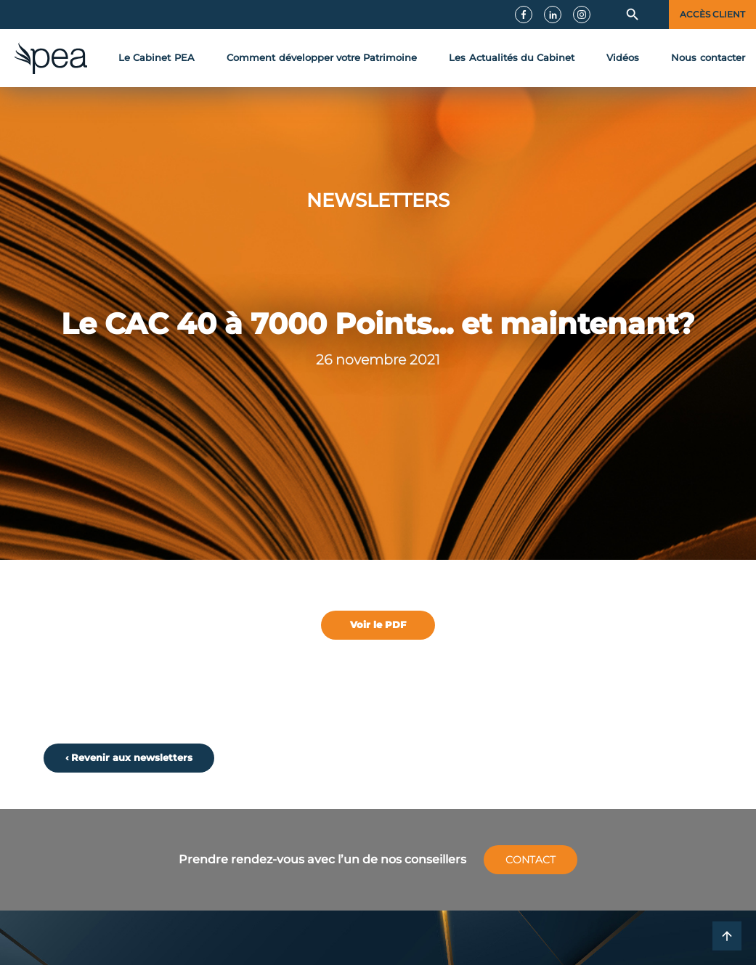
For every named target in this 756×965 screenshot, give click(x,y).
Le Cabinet (156, 58)
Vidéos (622, 57)
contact (708, 58)
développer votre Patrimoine (322, 58)
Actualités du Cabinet (511, 58)
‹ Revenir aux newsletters (128, 757)
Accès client (712, 14)
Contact (530, 860)
